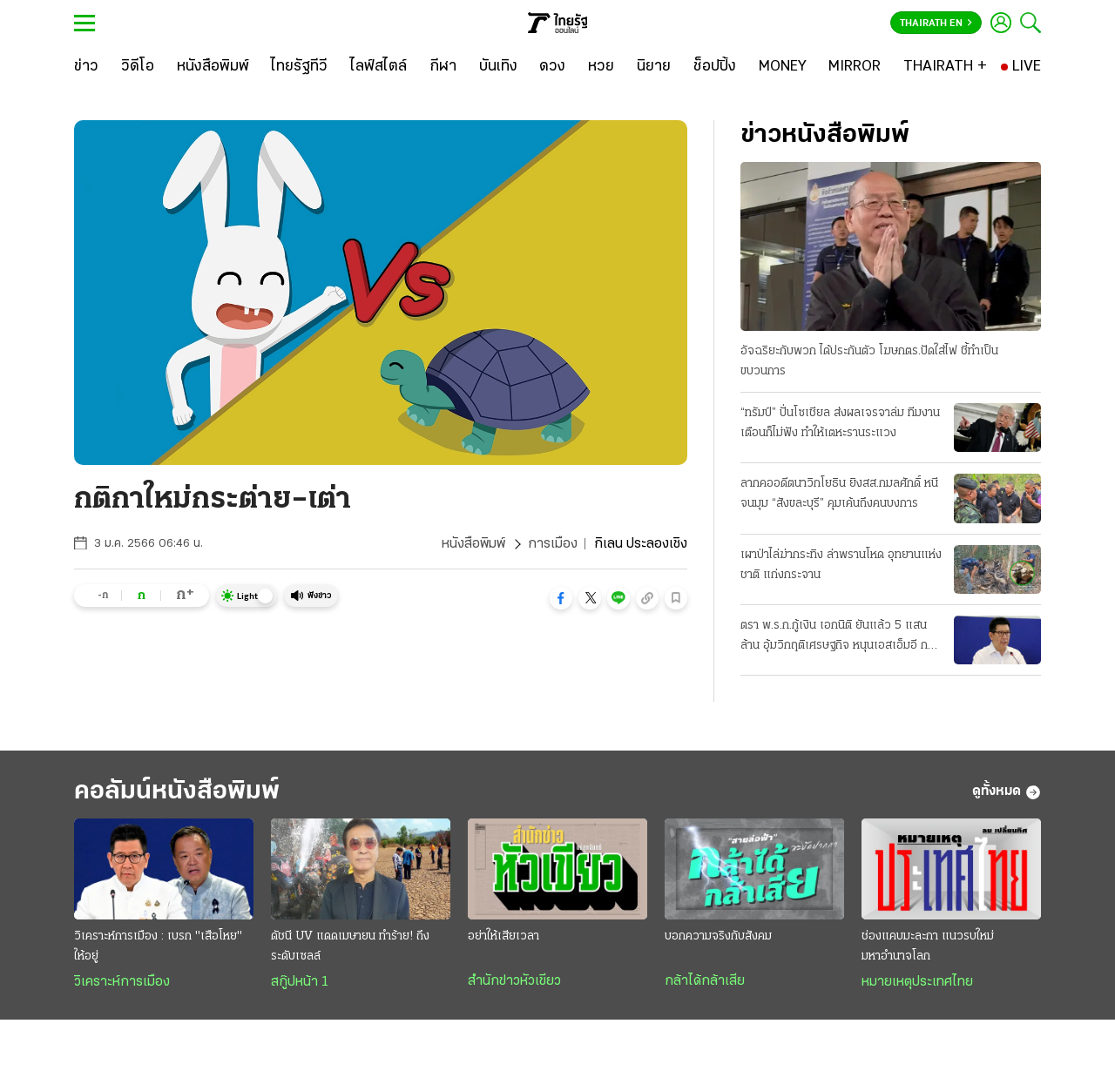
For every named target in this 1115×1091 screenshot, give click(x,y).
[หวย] (601, 67)
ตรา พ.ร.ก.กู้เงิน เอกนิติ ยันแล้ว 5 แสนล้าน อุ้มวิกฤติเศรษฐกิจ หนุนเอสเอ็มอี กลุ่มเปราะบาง (841, 637)
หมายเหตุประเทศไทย (917, 982)
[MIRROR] (854, 67)
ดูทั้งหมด (1006, 792)
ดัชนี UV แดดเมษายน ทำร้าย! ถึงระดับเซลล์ (350, 946)
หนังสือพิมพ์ (473, 544)
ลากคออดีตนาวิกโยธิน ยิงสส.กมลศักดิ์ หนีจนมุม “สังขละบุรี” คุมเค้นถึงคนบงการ (839, 493)
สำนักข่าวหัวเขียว (514, 981)
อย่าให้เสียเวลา (503, 936)
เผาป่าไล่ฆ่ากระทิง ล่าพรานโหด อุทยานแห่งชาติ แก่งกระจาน (841, 565)
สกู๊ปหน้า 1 (299, 982)
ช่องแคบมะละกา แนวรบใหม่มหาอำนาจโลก (928, 946)
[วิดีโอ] (137, 67)
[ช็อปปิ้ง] (714, 67)
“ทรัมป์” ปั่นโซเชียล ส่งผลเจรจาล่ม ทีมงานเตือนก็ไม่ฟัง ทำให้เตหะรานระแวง (840, 423)
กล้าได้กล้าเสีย (705, 981)
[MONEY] (783, 67)
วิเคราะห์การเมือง (122, 982)
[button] (561, 598)
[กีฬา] (442, 67)
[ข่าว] (86, 67)
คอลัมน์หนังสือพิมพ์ (177, 791)
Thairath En (936, 23)
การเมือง (553, 544)
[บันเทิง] (498, 67)
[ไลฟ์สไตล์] (378, 67)
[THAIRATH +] (945, 67)
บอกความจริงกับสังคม (718, 936)
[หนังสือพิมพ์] (213, 67)
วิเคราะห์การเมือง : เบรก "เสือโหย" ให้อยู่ (158, 946)
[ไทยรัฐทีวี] (299, 67)
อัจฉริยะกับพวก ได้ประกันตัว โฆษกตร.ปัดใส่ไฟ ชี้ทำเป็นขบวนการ (869, 361)
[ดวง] (552, 67)
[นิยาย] (654, 67)
